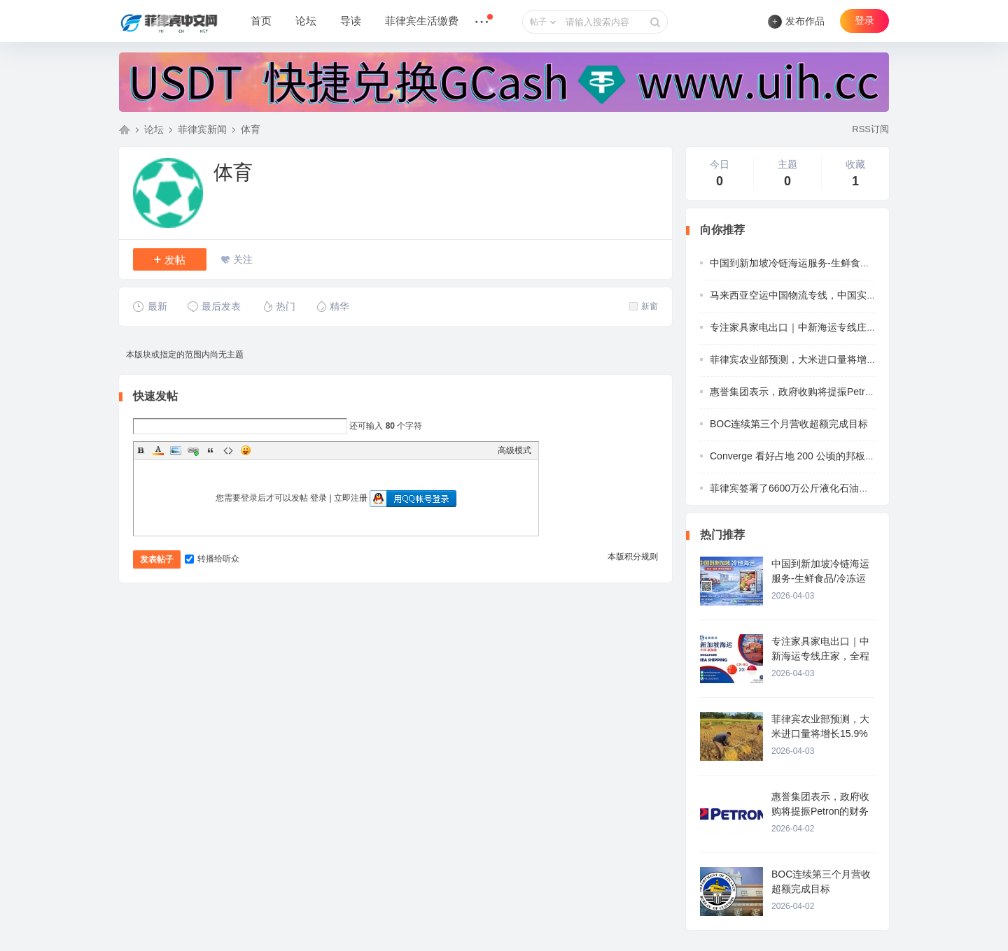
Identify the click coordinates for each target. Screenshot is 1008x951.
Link (193, 450)
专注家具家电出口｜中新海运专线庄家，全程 (808, 327)
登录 (864, 20)
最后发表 (214, 306)
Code (228, 450)
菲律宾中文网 (124, 129)
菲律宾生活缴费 (421, 21)
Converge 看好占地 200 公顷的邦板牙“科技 (803, 456)
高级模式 (514, 450)
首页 (261, 21)
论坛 (305, 21)
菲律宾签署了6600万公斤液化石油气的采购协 (809, 488)
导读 (350, 21)
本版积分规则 (633, 557)
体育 (250, 129)
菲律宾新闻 (202, 129)
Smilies (246, 450)
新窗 (643, 306)
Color (158, 450)
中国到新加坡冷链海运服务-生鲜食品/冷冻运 (806, 263)
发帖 (170, 259)
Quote (211, 450)
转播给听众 (212, 559)
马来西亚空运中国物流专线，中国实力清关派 (808, 295)
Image (176, 450)
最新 (150, 306)
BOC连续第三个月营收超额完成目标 (789, 423)
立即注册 (351, 498)
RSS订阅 (870, 129)
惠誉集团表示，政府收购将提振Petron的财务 (807, 391)
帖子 (538, 22)
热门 (278, 306)
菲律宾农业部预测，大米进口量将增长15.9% (807, 359)
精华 (332, 306)
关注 (243, 259)
